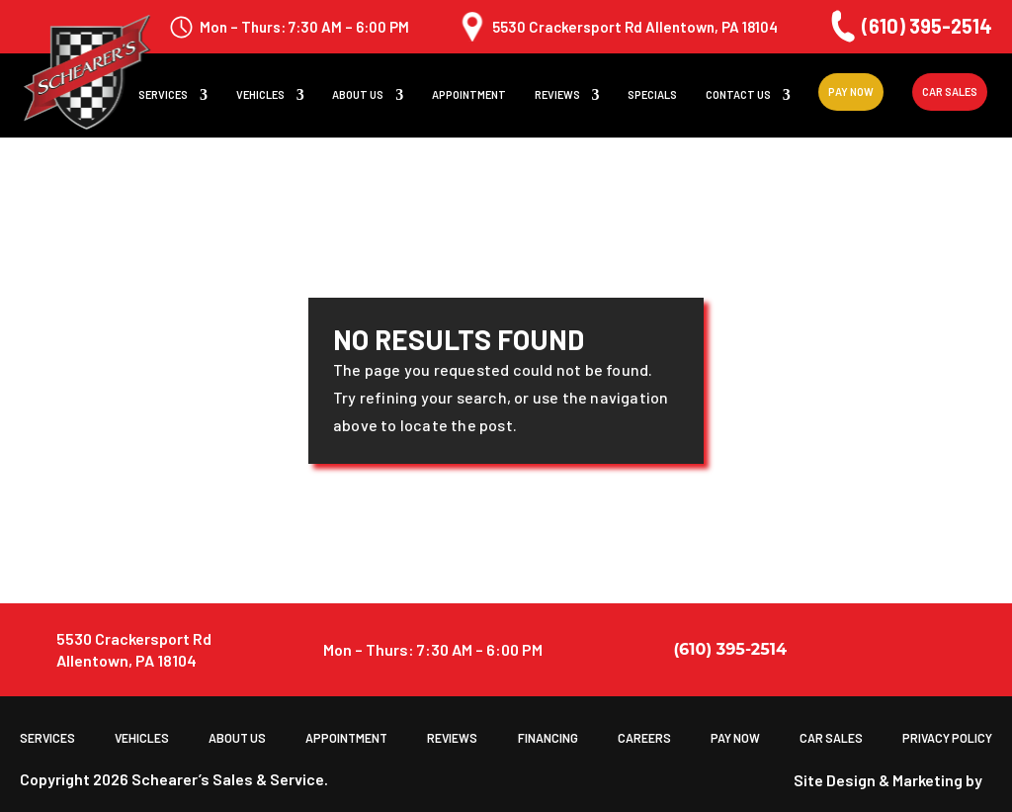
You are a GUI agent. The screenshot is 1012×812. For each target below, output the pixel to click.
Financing (547, 738)
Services (163, 95)
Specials (652, 95)
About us (357, 95)
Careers (643, 738)
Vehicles (260, 95)
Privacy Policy (947, 738)
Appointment (469, 95)
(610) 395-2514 (908, 26)
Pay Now (851, 92)
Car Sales (949, 92)
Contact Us (738, 95)
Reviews (557, 95)
